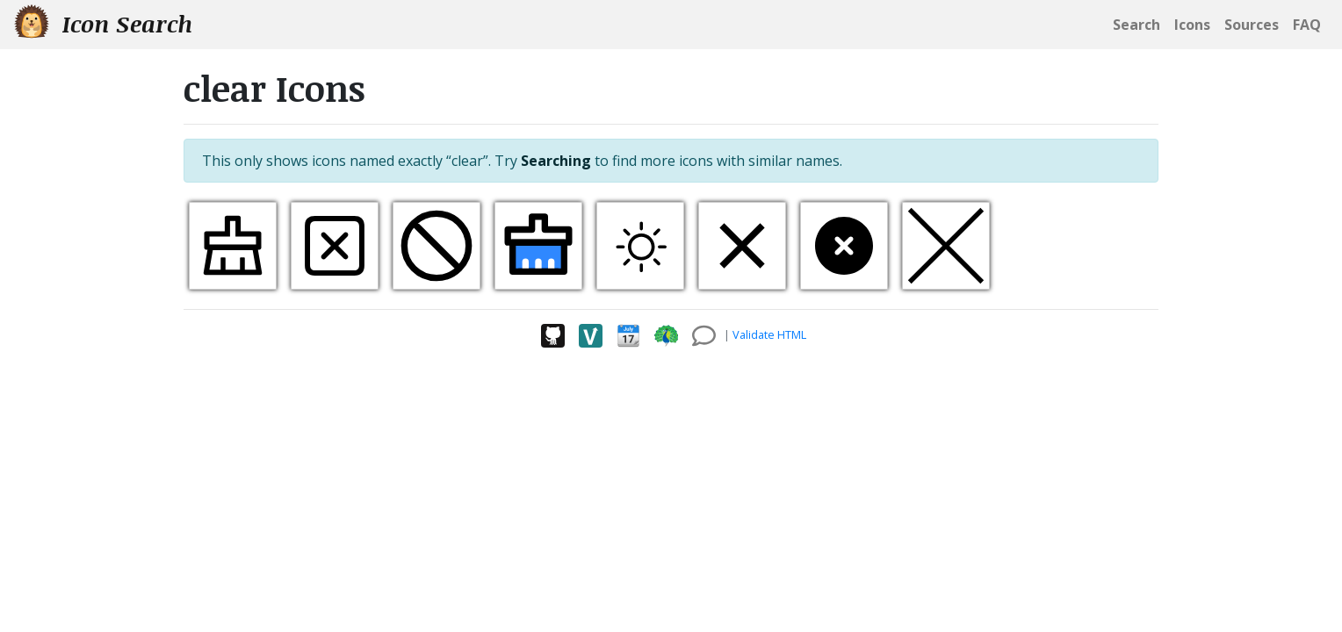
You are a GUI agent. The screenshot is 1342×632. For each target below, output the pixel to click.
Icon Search (103, 23)
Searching (556, 160)
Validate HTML (769, 334)
